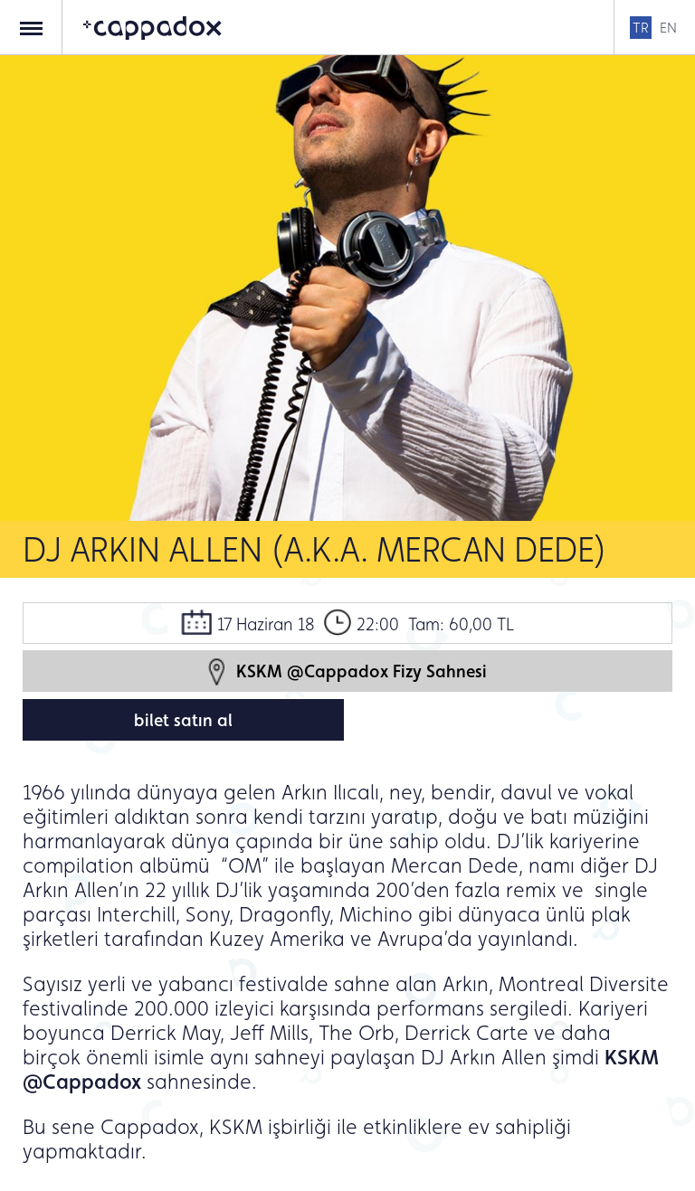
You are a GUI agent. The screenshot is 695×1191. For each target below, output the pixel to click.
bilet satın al (183, 720)
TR (641, 27)
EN (668, 27)
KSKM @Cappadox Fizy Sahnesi (347, 671)
